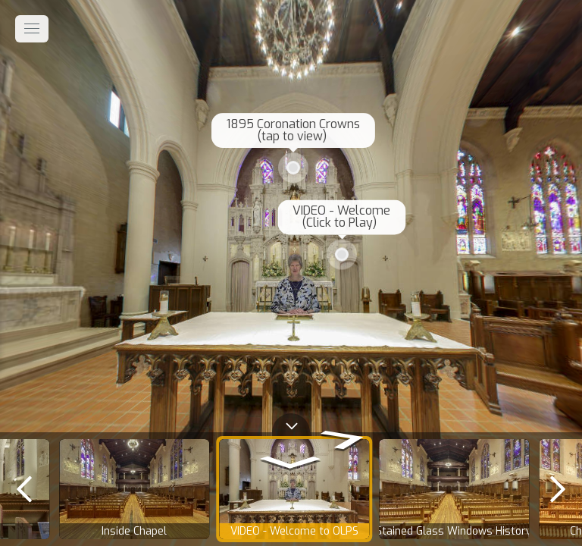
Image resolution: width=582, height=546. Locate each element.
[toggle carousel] (291, 422)
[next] (558, 489)
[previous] (24, 489)
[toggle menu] (31, 28)
